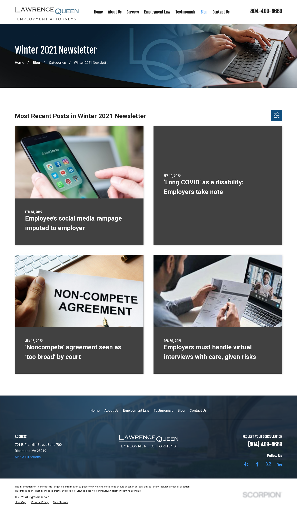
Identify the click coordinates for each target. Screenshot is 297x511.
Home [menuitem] (98, 12)
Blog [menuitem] (204, 12)
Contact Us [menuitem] (220, 12)
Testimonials (163, 410)
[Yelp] (246, 464)
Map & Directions (28, 457)
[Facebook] (257, 464)
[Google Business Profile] (279, 464)
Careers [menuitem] (133, 12)
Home (95, 410)
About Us (111, 410)
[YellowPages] (268, 464)
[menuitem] (20, 502)
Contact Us (198, 410)
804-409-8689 (266, 11)
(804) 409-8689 (265, 444)
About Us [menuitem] (114, 12)
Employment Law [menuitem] (157, 12)
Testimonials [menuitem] (185, 12)
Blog (181, 410)
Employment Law (136, 410)
